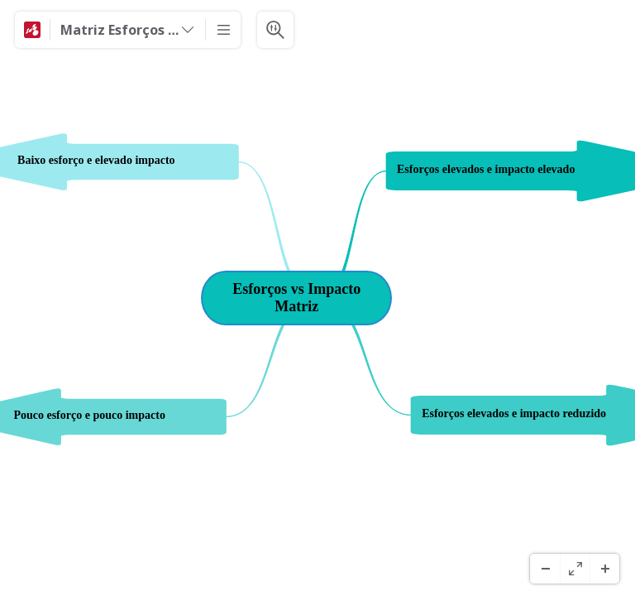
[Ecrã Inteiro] (575, 569)
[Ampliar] (604, 569)
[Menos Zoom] (545, 569)
